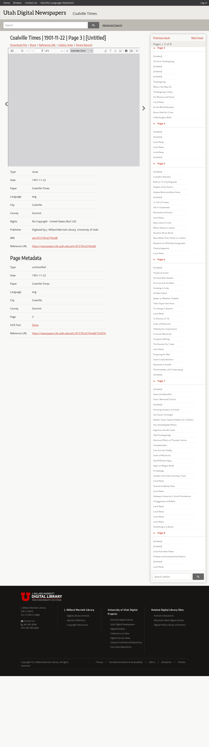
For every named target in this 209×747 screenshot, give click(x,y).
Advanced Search (112, 25)
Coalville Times (85, 13)
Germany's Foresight (163, 414)
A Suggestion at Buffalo (164, 501)
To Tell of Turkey (161, 202)
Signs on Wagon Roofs (163, 465)
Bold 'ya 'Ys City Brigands (165, 181)
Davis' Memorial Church (164, 399)
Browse (17, 2)
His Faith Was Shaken (163, 278)
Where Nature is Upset (164, 227)
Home (6, 2)
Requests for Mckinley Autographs (169, 243)
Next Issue (197, 37)
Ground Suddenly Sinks (164, 486)
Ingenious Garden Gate (164, 430)
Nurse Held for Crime (163, 112)
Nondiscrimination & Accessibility (126, 662)
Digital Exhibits (117, 628)
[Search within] (171, 576)
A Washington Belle (162, 117)
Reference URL (47, 45)
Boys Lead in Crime (162, 222)
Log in (204, 2)
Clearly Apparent (161, 248)
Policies (181, 662)
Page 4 (161, 123)
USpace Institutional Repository (126, 642)
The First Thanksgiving (163, 61)
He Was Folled (160, 293)
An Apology (158, 470)
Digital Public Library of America (170, 624)
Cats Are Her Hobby (162, 450)
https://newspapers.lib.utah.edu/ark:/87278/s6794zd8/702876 (69, 333)
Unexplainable (160, 445)
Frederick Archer (161, 272)
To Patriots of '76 (161, 318)
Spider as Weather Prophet (166, 298)
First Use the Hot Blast (163, 283)
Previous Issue (161, 37)
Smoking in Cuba (161, 288)
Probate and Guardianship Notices (169, 556)
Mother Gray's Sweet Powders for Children (173, 419)
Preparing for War (161, 354)
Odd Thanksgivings (162, 435)
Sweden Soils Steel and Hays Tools (169, 475)
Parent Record (84, 45)
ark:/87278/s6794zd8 (45, 238)
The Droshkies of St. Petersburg (168, 369)
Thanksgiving (159, 81)
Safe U (152, 662)
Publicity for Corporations (165, 328)
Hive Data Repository (121, 646)
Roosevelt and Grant (162, 212)
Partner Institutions (164, 615)
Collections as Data (119, 633)
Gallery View (65, 45)
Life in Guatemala (161, 207)
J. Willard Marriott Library (33, 607)
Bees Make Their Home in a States (169, 238)
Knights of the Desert (163, 187)
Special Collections (76, 620)
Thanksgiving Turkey (163, 91)
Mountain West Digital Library (169, 620)
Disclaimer (166, 662)
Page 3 (161, 47)
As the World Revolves (163, 107)
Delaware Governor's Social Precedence (172, 496)
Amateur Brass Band (163, 232)
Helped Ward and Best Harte (166, 192)
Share (33, 45)
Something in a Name (163, 526)
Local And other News (163, 551)
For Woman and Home (163, 97)
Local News (158, 102)
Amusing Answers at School (166, 409)
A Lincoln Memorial (162, 334)
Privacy (99, 662)
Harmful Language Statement (57, 2)
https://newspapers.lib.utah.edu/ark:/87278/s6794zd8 (64, 246)
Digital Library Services (78, 615)
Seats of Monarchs (162, 323)
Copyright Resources (77, 624)
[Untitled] (157, 56)
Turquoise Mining (161, 339)
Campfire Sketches (162, 176)
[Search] (45, 25)
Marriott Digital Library (121, 619)
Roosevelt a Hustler (162, 364)
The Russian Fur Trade (163, 344)
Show (35, 325)
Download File (18, 45)
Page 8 (161, 532)
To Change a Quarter (163, 308)
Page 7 (161, 381)
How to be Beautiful (162, 394)
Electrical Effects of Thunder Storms (170, 440)
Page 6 (161, 259)
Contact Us (31, 2)
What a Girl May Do (162, 86)
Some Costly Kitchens (163, 359)
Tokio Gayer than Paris (164, 303)
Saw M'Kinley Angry (162, 460)
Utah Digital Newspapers (122, 624)
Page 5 (161, 163)
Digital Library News (120, 637)
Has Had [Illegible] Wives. (165, 424)
